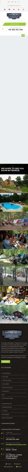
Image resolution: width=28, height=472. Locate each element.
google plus (8, 467)
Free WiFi (5, 376)
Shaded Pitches (7, 407)
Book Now (14, 24)
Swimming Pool (7, 403)
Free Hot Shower (7, 387)
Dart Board (5, 414)
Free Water (5, 384)
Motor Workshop (7, 418)
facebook (17, 464)
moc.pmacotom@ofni (16, 444)
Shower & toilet (7, 398)
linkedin (19, 467)
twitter (8, 464)
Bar (3, 394)
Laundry (4, 410)
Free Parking (6, 373)
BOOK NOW (6, 361)
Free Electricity (6, 380)
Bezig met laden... (14, 99)
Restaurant (5, 391)
